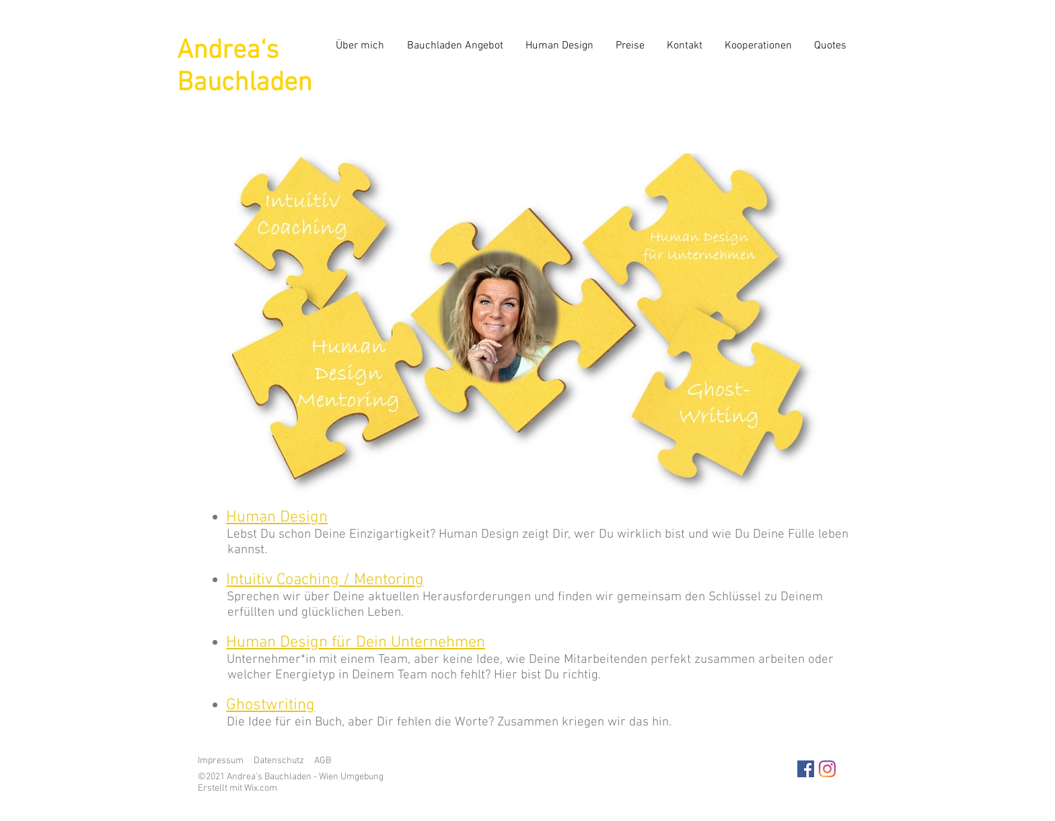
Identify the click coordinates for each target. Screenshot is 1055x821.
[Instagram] (827, 768)
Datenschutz (279, 760)
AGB (322, 760)
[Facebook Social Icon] (805, 768)
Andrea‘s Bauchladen (244, 67)
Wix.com (260, 788)
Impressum (221, 760)
